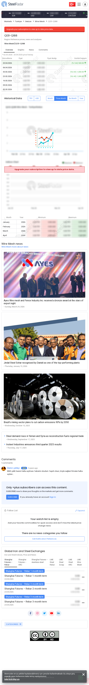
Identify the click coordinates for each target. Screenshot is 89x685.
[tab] (10, 562)
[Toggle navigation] (85, 4)
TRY (30, 98)
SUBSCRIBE (12, 497)
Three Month (61, 98)
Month (50, 98)
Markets (8, 21)
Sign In (53, 497)
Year (81, 98)
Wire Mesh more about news (14, 246)
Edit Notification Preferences (44, 539)
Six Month (73, 98)
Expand (80, 510)
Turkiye (18, 21)
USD (37, 98)
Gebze (28, 21)
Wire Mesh (40, 21)
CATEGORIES (13, 624)
